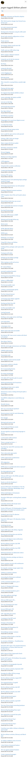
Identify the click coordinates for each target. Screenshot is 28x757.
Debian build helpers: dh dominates (10, 493)
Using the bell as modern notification (10, 166)
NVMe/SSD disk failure (7, 228)
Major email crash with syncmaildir (10, 330)
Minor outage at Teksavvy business (10, 54)
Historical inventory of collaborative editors (12, 552)
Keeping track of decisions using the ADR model (13, 32)
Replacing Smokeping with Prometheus (11, 382)
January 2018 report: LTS (7, 609)
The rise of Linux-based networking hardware (13, 705)
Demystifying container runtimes (9, 632)
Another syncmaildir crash (8, 308)
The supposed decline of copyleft (9, 682)
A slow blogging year (6, 73)
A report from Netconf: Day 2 (8, 723)
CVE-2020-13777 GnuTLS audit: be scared (11, 378)
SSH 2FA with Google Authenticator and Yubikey (13, 346)
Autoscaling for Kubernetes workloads (11, 577)
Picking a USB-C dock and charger (10, 138)
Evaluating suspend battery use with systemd (12, 186)
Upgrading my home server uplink (10, 387)
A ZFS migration (5, 161)
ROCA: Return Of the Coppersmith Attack (11, 653)
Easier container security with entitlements (12, 563)
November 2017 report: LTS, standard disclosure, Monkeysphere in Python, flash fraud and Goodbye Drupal (13, 647)
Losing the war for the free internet (10, 59)
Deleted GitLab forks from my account (11, 201)
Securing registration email (8, 471)
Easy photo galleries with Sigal (9, 595)
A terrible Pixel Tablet (6, 125)
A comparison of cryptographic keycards (11, 664)
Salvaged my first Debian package (9, 257)
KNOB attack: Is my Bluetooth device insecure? (13, 467)
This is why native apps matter (9, 453)
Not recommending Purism (8, 369)
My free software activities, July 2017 (10, 687)
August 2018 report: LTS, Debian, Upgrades (12, 530)
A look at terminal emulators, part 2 (10, 581)
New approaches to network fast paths (11, 714)
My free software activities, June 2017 (10, 691)
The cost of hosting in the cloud (9, 604)
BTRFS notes (4, 233)
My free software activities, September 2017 (12, 669)
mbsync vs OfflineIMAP (7, 280)
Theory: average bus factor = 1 (8, 442)
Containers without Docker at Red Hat (11, 636)
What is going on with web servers (10, 262)
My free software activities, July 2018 (10, 543)
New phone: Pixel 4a (6, 341)
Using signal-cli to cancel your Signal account (12, 120)
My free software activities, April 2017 (10, 701)
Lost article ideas (5, 321)
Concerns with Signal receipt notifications (12, 539)
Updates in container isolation (9, 572)
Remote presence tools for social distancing (12, 413)
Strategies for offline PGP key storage (10, 673)
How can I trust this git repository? (10, 408)
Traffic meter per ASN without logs (10, 50)
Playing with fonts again (7, 88)
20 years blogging (5, 152)
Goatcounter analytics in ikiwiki (9, 364)
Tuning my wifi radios (6, 253)
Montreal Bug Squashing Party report (10, 710)
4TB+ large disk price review (8, 613)
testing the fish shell (6, 68)
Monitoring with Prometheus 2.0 (9, 627)
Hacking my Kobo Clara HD (8, 303)
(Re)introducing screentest (8, 106)
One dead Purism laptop (7, 210)
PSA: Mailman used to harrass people (10, 359)
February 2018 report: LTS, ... (8, 600)
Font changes (4, 418)
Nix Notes (3, 64)
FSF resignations (5, 462)
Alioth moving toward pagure (8, 696)
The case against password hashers (10, 750)
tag (2, 11)
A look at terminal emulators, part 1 (10, 591)
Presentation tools (5, 355)
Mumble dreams (5, 404)
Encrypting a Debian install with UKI (10, 45)
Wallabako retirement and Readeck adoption (12, 16)
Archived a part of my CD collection (10, 514)
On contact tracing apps (7, 373)
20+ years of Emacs (6, 267)
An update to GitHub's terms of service (11, 740)
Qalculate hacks (5, 77)
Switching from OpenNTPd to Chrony (10, 276)
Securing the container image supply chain (12, 568)
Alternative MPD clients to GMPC (9, 215)
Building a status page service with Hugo (11, 317)
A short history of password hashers (10, 745)
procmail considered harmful (8, 271)
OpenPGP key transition (7, 115)
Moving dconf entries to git (8, 422)
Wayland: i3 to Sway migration (9, 157)
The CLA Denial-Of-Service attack (9, 427)
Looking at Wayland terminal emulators (11, 190)
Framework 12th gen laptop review (10, 129)
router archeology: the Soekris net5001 (11, 97)
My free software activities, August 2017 (11, 678)
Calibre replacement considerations (10, 457)
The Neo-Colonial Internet (8, 294)
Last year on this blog (6, 102)
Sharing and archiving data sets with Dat (11, 534)
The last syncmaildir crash (8, 285)
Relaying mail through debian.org (9, 219)
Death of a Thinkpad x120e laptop (9, 586)
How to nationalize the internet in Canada (12, 206)
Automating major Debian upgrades (10, 298)
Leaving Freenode (5, 312)
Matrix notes (4, 224)
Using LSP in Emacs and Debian (9, 242)
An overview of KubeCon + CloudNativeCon (12, 641)
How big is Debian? (6, 111)
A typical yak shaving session (8, 170)
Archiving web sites (6, 525)
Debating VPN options (6, 175)
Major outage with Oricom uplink (9, 143)
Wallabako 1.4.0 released (7, 237)
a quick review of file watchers (9, 437)
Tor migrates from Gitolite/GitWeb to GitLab (12, 93)
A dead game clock (6, 326)
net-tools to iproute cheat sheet (9, 27)
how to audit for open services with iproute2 (12, 134)
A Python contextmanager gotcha (9, 289)
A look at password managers (8, 754)
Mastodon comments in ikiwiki (9, 147)
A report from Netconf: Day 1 (8, 719)
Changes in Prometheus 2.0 (8, 623)
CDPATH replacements (7, 350)
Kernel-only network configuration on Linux (12, 36)
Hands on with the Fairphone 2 (9, 482)
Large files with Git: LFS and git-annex (11, 503)
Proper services (5, 41)
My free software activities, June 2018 (10, 548)
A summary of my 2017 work (8, 618)
